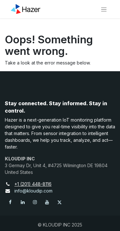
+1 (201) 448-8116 (35, 184)
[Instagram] (34, 202)
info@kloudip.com (33, 190)
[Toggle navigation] (104, 9)
